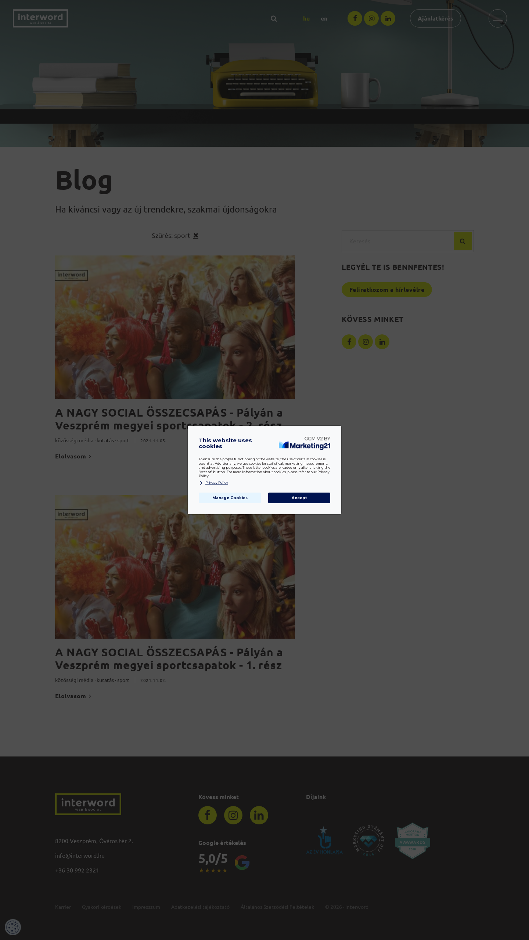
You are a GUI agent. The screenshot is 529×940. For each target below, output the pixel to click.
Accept (299, 498)
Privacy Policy (213, 483)
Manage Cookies (230, 498)
